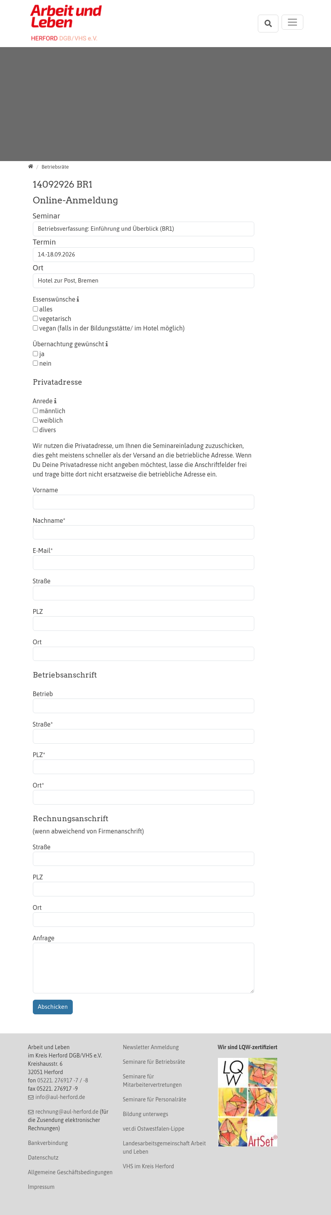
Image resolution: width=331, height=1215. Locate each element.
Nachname (49, 520)
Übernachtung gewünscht (69, 343)
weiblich (48, 420)
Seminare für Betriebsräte (154, 1062)
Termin (44, 241)
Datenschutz (43, 1157)
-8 (85, 1080)
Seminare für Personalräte (155, 1099)
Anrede (43, 400)
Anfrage (44, 938)
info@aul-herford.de (60, 1097)
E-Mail (43, 550)
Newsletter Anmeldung (151, 1047)
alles (43, 309)
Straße (42, 581)
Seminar (46, 215)
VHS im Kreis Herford (148, 1166)
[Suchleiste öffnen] (268, 23)
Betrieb (43, 693)
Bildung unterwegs (145, 1114)
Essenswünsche (55, 299)
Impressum (41, 1187)
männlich (49, 410)
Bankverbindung (48, 1143)
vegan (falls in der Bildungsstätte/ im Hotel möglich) (109, 328)
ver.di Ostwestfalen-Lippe (154, 1129)
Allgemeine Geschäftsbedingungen (70, 1172)
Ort (38, 267)
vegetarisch (52, 318)
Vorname (45, 490)
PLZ (38, 611)
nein (42, 363)
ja (39, 353)
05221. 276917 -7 (57, 1080)
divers (44, 429)
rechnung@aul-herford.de (66, 1112)
